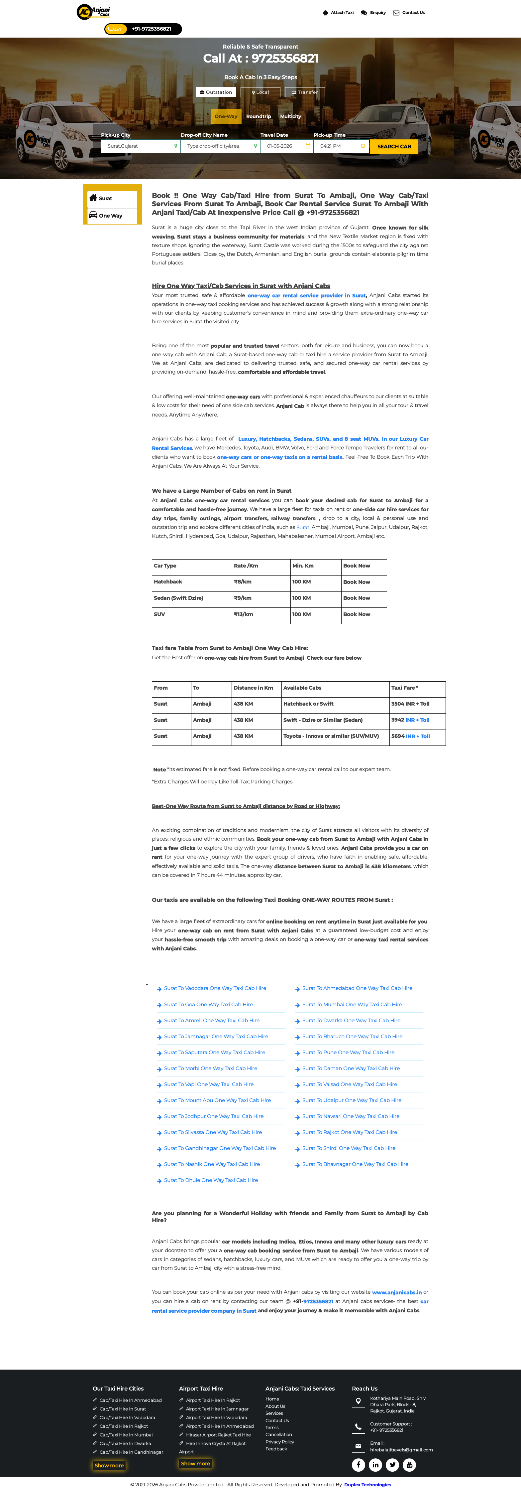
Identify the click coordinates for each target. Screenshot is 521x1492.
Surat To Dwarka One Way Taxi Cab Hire (351, 1019)
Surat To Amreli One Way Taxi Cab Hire (212, 1019)
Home (272, 1398)
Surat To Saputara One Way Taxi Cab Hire (214, 1051)
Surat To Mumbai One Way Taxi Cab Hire (352, 1003)
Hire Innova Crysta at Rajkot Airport (212, 1447)
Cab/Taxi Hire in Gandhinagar (131, 1451)
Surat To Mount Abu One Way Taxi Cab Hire (217, 1099)
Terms (271, 1426)
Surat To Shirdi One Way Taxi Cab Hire (348, 1147)
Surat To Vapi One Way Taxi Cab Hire (209, 1083)
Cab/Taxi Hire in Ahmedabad (131, 1399)
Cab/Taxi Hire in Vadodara (127, 1416)
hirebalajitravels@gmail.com (401, 1449)
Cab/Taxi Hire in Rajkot (124, 1425)
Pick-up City (115, 135)
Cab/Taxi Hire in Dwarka (125, 1442)
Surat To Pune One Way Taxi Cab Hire (348, 1051)
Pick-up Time (330, 135)
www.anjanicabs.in (397, 1291)
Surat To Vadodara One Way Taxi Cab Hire (215, 987)
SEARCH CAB (393, 146)
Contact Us (409, 13)
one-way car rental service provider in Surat (307, 295)
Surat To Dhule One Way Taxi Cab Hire (211, 1179)
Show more (109, 1464)
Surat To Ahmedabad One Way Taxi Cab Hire (357, 987)
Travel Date (274, 135)
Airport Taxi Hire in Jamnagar (217, 1407)
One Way (105, 215)
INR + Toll (417, 719)
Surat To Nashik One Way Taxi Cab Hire (212, 1163)
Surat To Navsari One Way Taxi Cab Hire (350, 1115)
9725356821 (318, 1301)
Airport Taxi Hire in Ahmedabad (220, 1425)
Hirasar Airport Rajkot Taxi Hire (218, 1433)
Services (274, 1412)
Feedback (276, 1447)
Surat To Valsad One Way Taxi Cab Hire (349, 1083)
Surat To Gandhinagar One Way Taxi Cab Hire (220, 1147)
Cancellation (278, 1433)
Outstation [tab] (216, 92)
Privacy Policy (279, 1440)
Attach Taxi (338, 13)
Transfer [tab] (305, 92)
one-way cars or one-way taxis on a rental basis (279, 456)
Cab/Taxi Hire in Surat (123, 1407)
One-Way (228, 116)
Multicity (297, 116)
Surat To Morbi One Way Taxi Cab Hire (210, 1067)
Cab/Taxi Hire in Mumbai (126, 1433)
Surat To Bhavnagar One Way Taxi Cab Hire (355, 1163)
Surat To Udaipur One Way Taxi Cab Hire (351, 1099)
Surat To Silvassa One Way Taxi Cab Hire (213, 1131)
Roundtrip (263, 116)
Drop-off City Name (204, 135)
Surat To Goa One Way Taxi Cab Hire (208, 1003)
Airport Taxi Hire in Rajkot (213, 1399)
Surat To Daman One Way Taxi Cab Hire (351, 1067)
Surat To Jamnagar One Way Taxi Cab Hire (216, 1035)
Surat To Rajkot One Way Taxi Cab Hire (349, 1131)
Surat (100, 198)
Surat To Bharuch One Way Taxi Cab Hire (352, 1035)
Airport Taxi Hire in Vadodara (216, 1416)
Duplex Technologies (367, 1484)
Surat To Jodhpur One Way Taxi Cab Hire (213, 1115)
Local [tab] (260, 92)
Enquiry (373, 13)
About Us (275, 1405)
